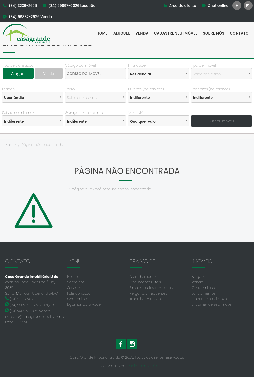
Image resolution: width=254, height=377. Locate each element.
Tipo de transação (18, 65)
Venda (141, 33)
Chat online (77, 298)
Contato (239, 33)
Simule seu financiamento (152, 287)
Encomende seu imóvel (212, 304)
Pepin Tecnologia (142, 365)
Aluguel (121, 33)
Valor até (136, 112)
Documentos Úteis (145, 282)
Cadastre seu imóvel (175, 33)
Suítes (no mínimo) (18, 112)
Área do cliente (143, 276)
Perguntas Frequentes (148, 293)
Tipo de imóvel (203, 65)
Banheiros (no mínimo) (210, 89)
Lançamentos (204, 293)
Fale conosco (79, 293)
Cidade (8, 89)
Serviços (74, 287)
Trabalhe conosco (145, 298)
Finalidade (137, 65)
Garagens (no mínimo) (84, 112)
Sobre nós (213, 33)
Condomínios (203, 287)
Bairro (70, 89)
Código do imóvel (80, 65)
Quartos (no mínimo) (146, 89)
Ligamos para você (84, 304)
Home (102, 33)
